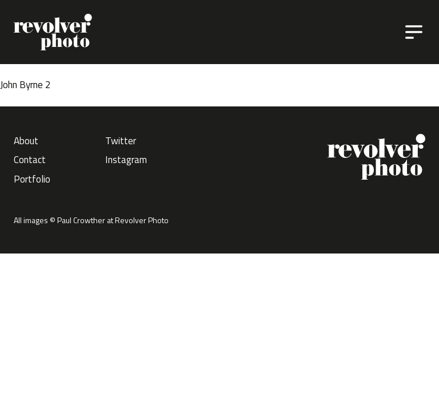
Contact (30, 159)
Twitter (120, 140)
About (26, 140)
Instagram (126, 159)
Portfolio (32, 179)
